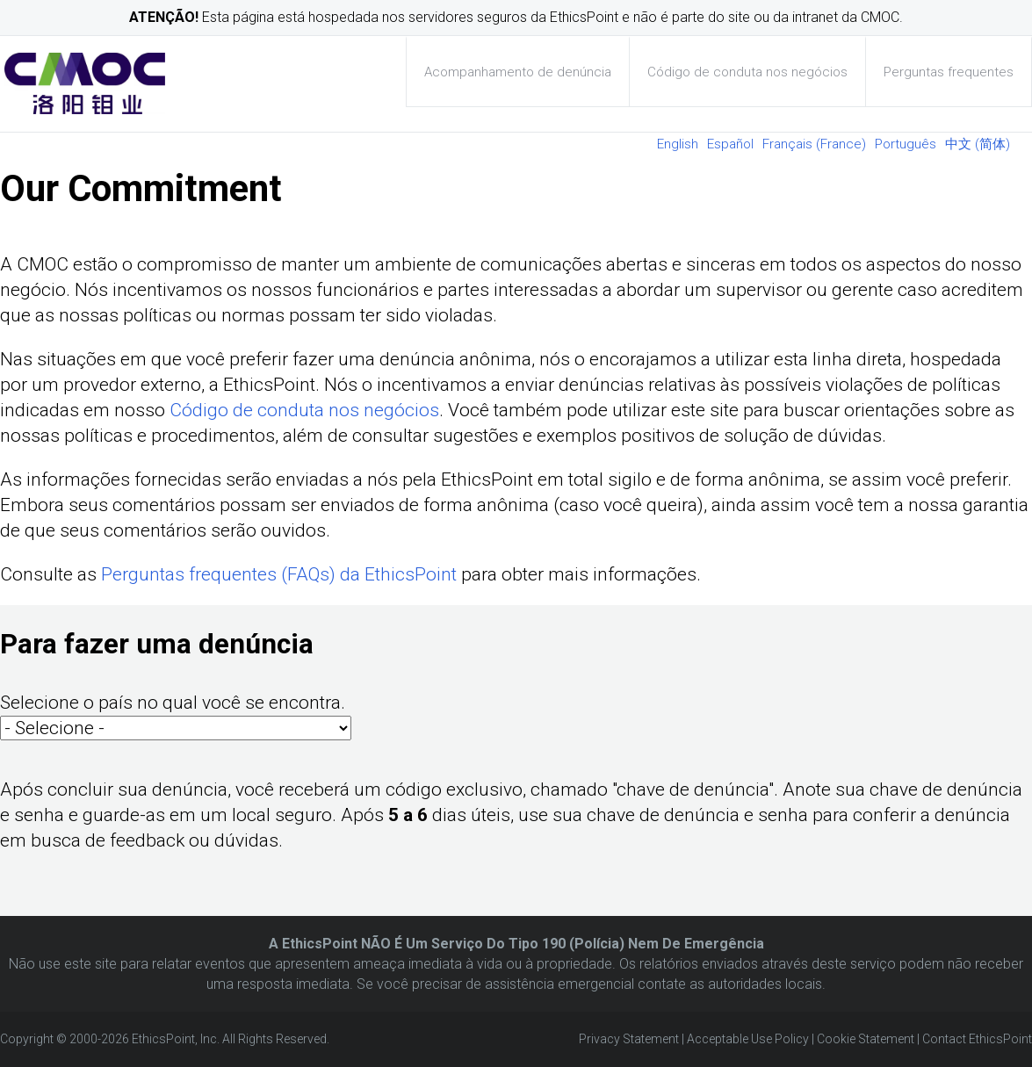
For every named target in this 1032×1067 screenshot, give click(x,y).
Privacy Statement (629, 1039)
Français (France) (814, 144)
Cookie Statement (865, 1039)
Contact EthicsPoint (977, 1039)
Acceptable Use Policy (748, 1039)
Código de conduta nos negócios (747, 72)
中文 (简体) (977, 144)
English (677, 144)
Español (730, 144)
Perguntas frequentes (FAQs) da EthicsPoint (279, 574)
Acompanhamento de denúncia (517, 72)
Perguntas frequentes (949, 72)
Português (905, 144)
